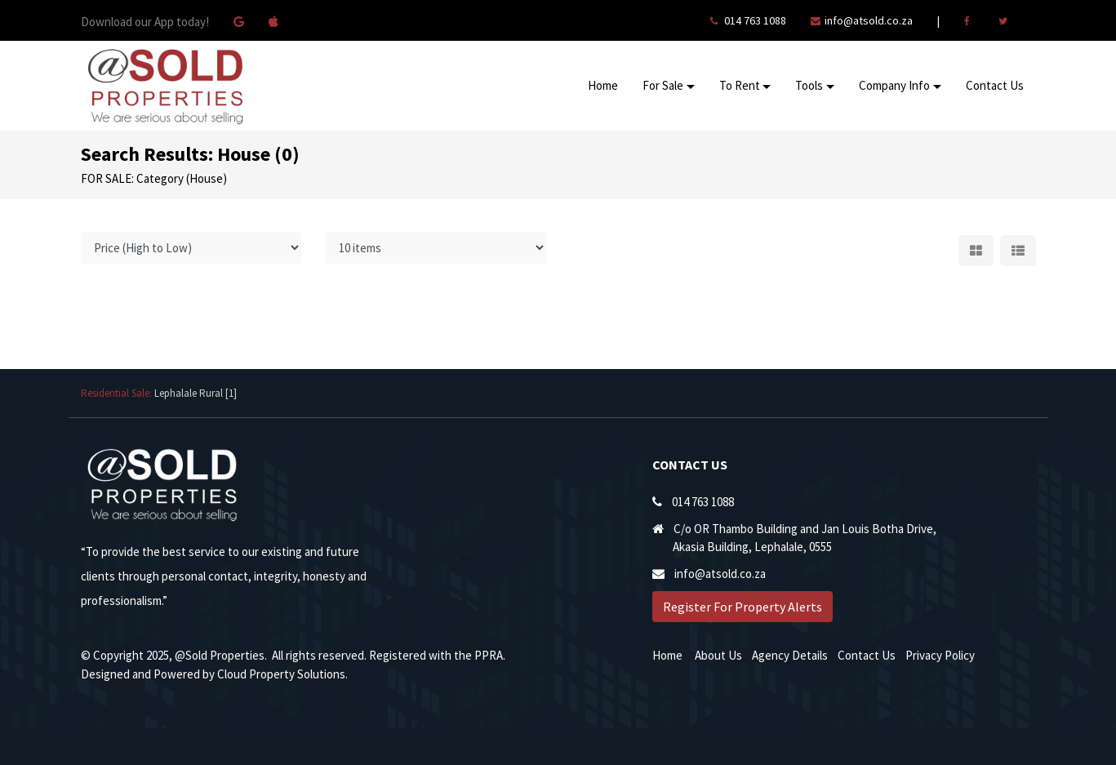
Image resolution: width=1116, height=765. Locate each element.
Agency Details (790, 655)
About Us (718, 655)
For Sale (662, 85)
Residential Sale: (117, 393)
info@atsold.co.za (869, 20)
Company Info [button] (894, 85)
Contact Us (995, 85)
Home (603, 85)
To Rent (739, 85)
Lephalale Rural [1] (195, 393)
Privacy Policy (940, 655)
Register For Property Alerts (742, 606)
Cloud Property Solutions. (282, 674)
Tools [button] (809, 85)
